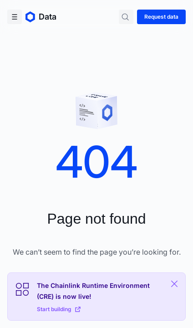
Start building (59, 309)
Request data (161, 16)
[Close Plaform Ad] (174, 283)
